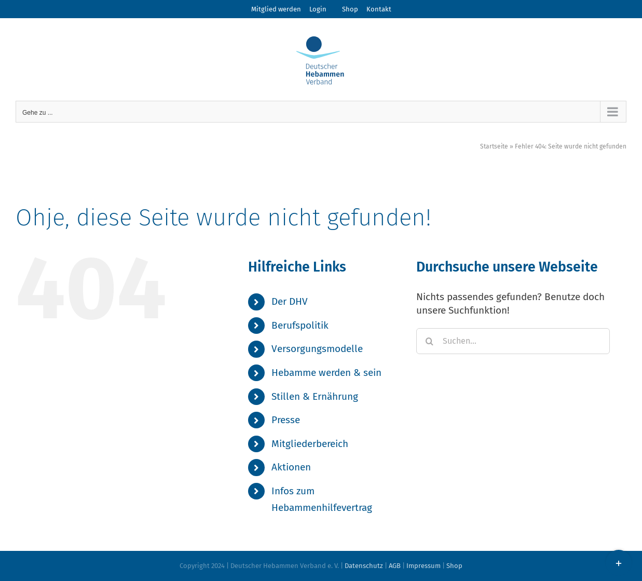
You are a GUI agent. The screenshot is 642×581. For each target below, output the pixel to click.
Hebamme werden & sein (326, 373)
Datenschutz (364, 566)
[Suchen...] (512, 341)
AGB (395, 566)
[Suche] (429, 341)
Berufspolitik (300, 325)
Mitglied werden (276, 9)
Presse (285, 420)
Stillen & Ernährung (314, 396)
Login (317, 9)
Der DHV (289, 301)
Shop (350, 9)
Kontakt (378, 9)
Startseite (494, 146)
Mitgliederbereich (309, 444)
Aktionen (291, 467)
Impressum (423, 566)
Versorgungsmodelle (317, 349)
